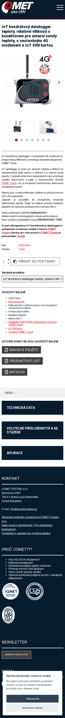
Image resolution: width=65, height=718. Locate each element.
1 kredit (20, 236)
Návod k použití (16, 301)
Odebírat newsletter (16, 654)
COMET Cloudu (49, 232)
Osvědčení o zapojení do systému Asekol (26, 533)
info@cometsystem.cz (23, 509)
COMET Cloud (9, 183)
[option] (32, 82)
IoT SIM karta (15, 328)
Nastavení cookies (32, 707)
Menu (9, 393)
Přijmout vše (32, 698)
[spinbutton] (5, 261)
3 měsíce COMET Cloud (20, 332)
